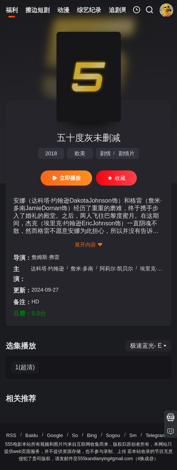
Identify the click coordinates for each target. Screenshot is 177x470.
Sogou (113, 435)
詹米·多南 (81, 268)
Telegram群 (158, 435)
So (75, 435)
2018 (51, 153)
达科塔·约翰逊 (47, 268)
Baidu (31, 435)
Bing (92, 435)
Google (55, 435)
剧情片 (127, 153)
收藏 (116, 178)
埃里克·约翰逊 (156, 268)
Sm (133, 435)
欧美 (80, 153)
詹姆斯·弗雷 (45, 257)
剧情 (105, 153)
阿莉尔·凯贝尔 (116, 268)
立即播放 (66, 178)
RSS (11, 435)
